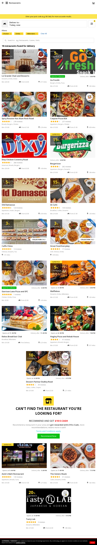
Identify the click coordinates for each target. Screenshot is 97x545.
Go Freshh (54, 80)
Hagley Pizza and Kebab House (64, 336)
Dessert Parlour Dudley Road (39, 381)
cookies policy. (20, 542)
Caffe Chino (7, 246)
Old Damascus (8, 205)
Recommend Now (48, 436)
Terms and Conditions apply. (48, 431)
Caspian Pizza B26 (58, 118)
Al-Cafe (53, 205)
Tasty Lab (30, 519)
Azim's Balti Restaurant (13, 474)
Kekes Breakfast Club (12, 336)
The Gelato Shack (58, 474)
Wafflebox (55, 291)
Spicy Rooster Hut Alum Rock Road (18, 118)
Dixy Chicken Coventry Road (15, 159)
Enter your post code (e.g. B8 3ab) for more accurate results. (49, 16)
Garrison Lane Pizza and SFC (15, 291)
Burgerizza (55, 163)
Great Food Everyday (60, 246)
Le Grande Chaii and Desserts (15, 76)
